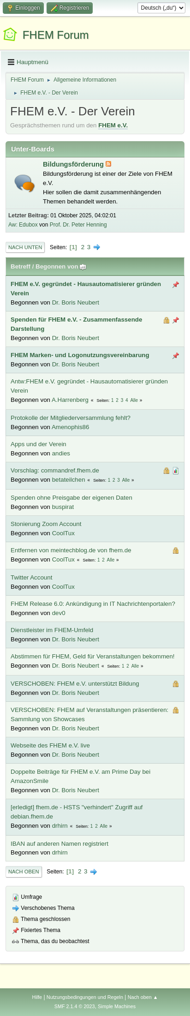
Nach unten (25, 247)
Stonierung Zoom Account (46, 523)
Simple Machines (117, 1006)
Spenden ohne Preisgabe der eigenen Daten (71, 497)
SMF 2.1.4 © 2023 (74, 1006)
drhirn (60, 825)
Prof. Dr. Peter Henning (78, 224)
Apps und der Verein (38, 444)
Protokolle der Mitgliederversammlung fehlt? (71, 417)
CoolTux (63, 533)
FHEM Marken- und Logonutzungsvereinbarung (80, 355)
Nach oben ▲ (143, 997)
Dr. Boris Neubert (75, 302)
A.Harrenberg (70, 399)
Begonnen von (61, 266)
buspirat (63, 506)
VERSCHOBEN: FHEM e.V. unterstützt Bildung (75, 683)
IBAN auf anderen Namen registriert (59, 843)
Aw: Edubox (23, 224)
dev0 (58, 613)
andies (61, 453)
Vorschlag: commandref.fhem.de (55, 470)
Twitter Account (31, 577)
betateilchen (68, 479)
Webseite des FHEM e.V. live (50, 745)
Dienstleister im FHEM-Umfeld (52, 630)
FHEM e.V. (113, 125)
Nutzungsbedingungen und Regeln (85, 997)
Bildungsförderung (74, 164)
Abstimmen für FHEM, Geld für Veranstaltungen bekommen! (93, 656)
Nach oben (23, 871)
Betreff (20, 266)
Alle (134, 400)
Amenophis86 (70, 427)
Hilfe (37, 997)
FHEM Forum (56, 35)
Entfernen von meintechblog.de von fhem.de (71, 550)
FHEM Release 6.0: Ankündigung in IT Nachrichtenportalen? (93, 603)
